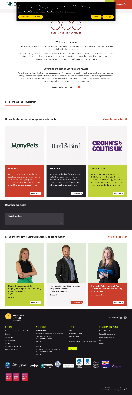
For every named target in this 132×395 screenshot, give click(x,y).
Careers (101, 343)
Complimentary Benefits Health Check (16, 331)
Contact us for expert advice (63, 87)
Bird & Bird (55, 168)
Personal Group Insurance (107, 334)
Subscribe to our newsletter (13, 346)
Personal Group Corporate (107, 331)
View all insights (115, 237)
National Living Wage (57, 291)
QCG (100, 340)
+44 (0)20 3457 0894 (45, 352)
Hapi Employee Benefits (106, 337)
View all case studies (113, 119)
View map (39, 341)
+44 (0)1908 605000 (45, 339)
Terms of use (9, 337)
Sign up (72, 349)
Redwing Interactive (120, 390)
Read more (36, 193)
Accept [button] (108, 17)
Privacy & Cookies (10, 340)
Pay (66, 291)
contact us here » (75, 336)
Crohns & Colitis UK (100, 168)
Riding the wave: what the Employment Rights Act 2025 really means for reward (24, 288)
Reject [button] (96, 17)
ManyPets (13, 168)
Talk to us (119, 4)
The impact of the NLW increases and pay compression (65, 287)
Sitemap (7, 334)
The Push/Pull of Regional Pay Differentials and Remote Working (107, 287)
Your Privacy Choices (11, 349)
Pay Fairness (95, 291)
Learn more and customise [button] (30, 17)
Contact (7, 343)
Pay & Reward (13, 294)
